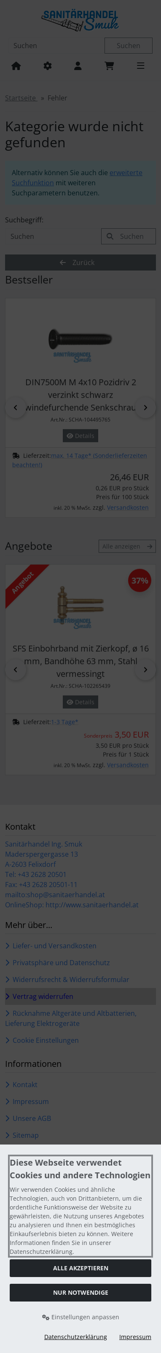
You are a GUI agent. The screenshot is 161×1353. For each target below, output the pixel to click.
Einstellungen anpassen (80, 1317)
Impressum (135, 1337)
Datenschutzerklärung (75, 1337)
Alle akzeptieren (80, 1268)
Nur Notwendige (80, 1292)
